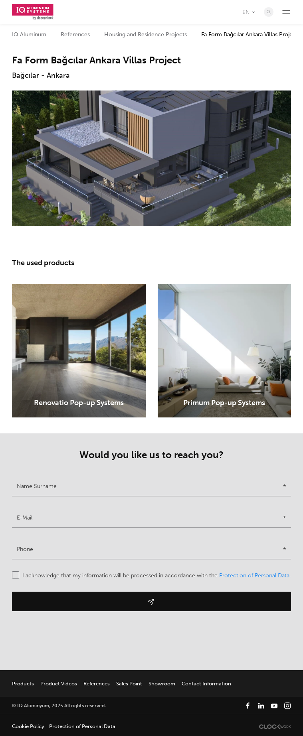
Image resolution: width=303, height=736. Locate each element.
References (75, 34)
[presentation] (72, 638)
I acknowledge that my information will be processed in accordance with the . (151, 575)
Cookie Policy (28, 726)
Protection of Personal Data (254, 575)
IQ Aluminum (29, 34)
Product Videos (58, 684)
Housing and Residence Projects (145, 34)
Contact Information (206, 684)
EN (249, 12)
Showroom (162, 684)
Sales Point (129, 684)
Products (23, 684)
